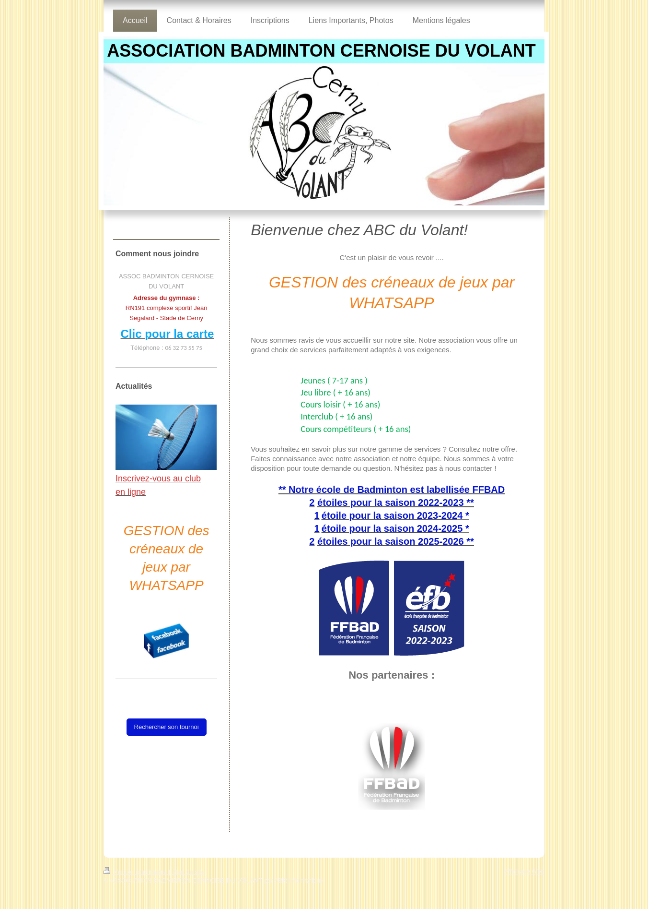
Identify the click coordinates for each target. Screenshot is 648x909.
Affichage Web (524, 871)
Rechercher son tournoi (166, 726)
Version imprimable (136, 871)
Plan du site (188, 871)
